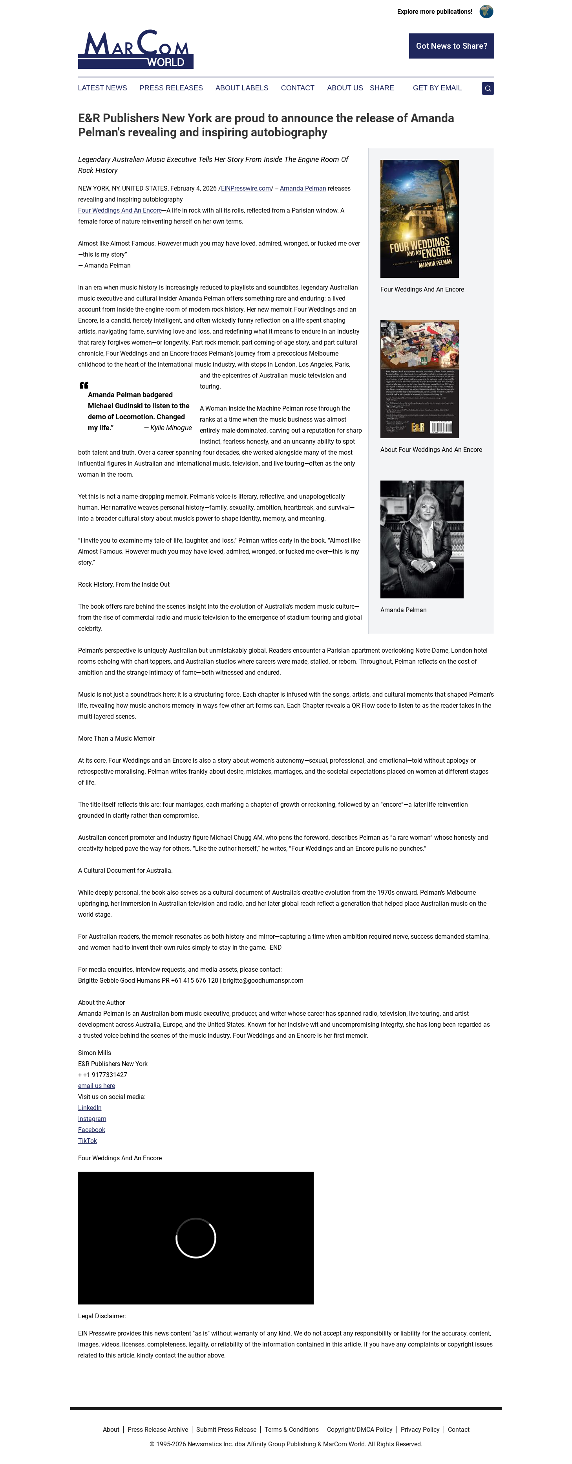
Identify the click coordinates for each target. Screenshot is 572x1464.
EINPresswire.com (246, 188)
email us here (96, 1086)
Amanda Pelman (303, 188)
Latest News (102, 88)
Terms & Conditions (292, 1429)
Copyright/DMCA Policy (360, 1429)
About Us (345, 88)
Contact (298, 88)
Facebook (91, 1130)
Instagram (92, 1119)
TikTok (87, 1141)
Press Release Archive (158, 1429)
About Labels (242, 88)
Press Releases (171, 88)
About (111, 1429)
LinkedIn (90, 1108)
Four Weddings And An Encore (120, 210)
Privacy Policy (420, 1429)
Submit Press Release (226, 1429)
